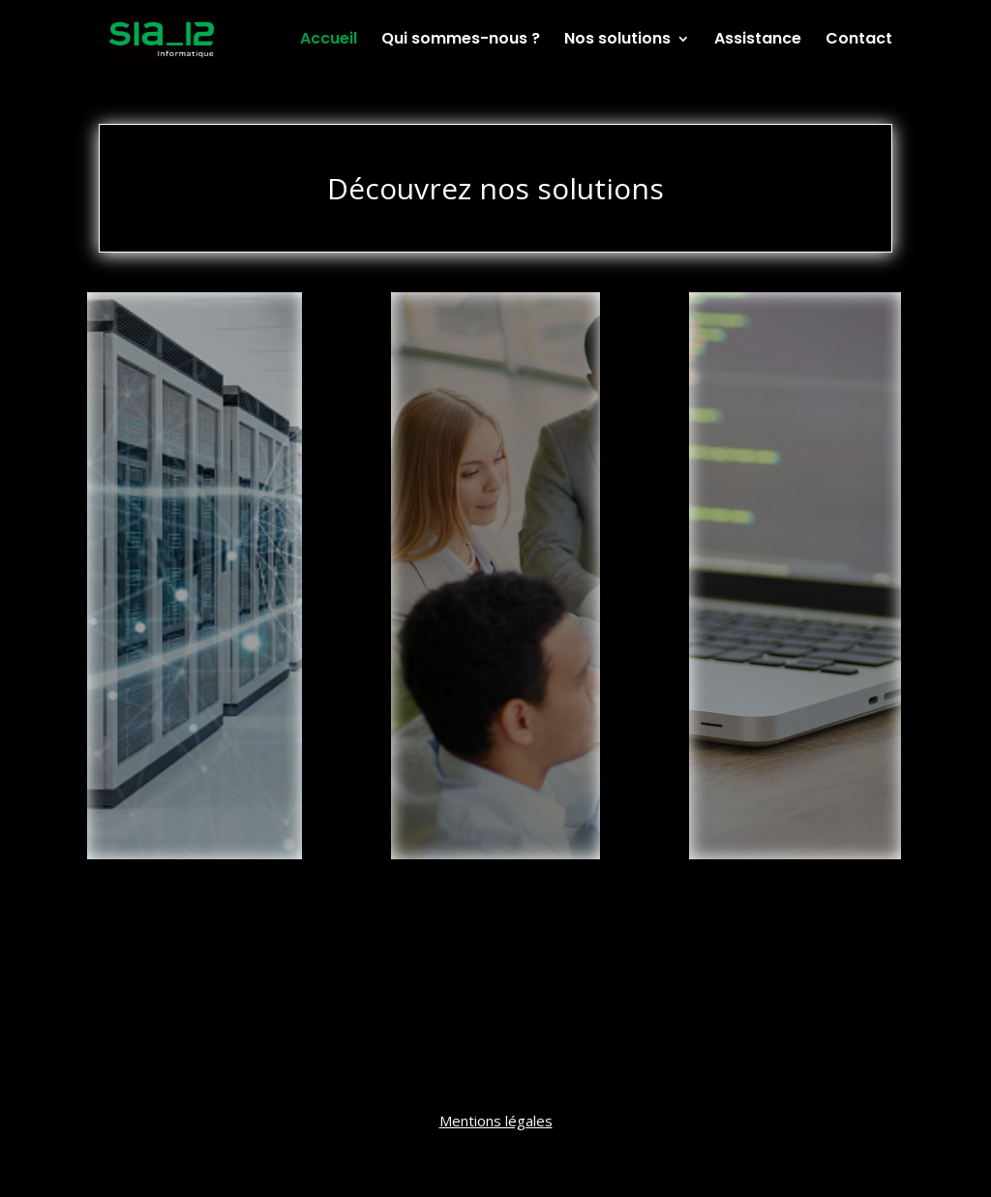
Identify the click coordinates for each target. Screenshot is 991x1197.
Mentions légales (496, 1120)
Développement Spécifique (794, 400)
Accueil (328, 40)
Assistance (757, 40)
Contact (859, 40)
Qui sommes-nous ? (460, 40)
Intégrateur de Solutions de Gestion (495, 400)
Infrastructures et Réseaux (194, 390)
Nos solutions (617, 40)
